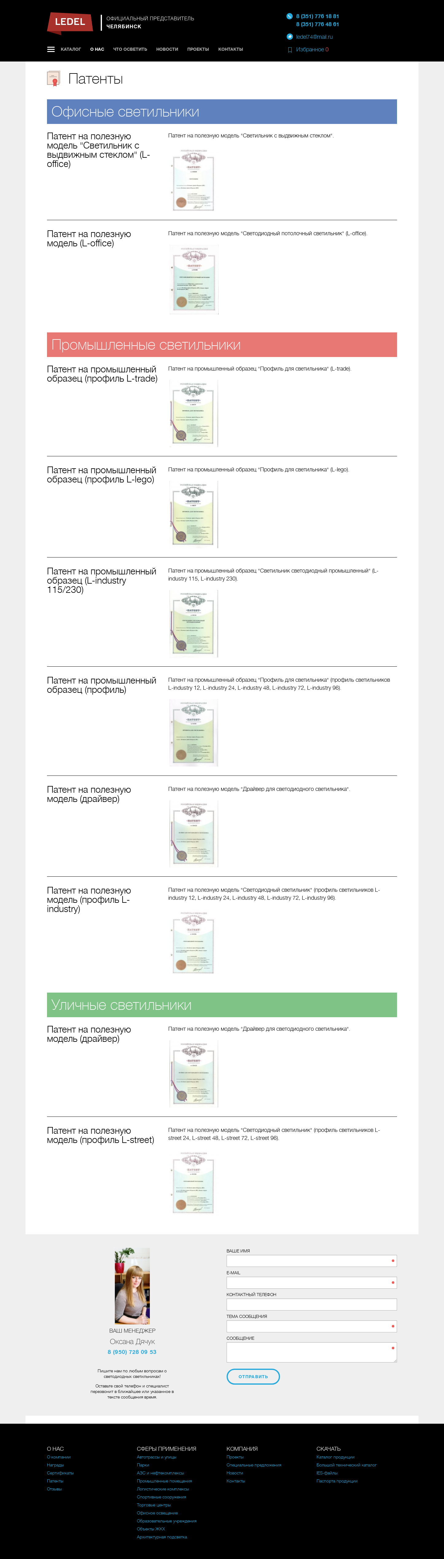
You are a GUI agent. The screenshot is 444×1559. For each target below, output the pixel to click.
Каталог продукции (336, 1456)
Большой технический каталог (347, 1464)
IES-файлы (327, 1472)
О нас (97, 49)
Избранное (312, 49)
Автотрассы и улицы (156, 1456)
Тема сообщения (247, 1316)
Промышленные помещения (164, 1480)
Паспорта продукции (337, 1480)
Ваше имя (238, 1250)
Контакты (230, 49)
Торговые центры (154, 1504)
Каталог (71, 49)
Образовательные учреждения (167, 1520)
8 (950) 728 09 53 (132, 1352)
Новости (167, 49)
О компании (59, 1456)
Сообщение (240, 1338)
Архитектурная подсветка (162, 1536)
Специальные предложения (254, 1464)
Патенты (55, 1480)
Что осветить (130, 49)
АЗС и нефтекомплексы (160, 1472)
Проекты (198, 49)
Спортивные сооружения (161, 1496)
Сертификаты (60, 1472)
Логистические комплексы (163, 1488)
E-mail (233, 1272)
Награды (55, 1464)
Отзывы (54, 1488)
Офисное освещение (157, 1512)
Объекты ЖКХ (151, 1528)
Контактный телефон (251, 1294)
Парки (143, 1464)
